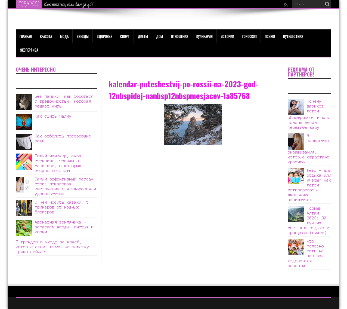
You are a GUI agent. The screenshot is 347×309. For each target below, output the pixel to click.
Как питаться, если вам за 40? (69, 4)
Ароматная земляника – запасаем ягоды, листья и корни (64, 227)
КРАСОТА (46, 36)
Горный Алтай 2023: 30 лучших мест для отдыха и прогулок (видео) (308, 220)
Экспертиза (29, 50)
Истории (227, 36)
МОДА (64, 36)
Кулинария (204, 36)
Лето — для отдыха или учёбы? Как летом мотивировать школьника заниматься (309, 185)
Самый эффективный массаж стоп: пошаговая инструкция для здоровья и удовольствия (65, 186)
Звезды (83, 36)
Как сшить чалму (53, 116)
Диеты (143, 36)
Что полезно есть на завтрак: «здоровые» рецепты (307, 253)
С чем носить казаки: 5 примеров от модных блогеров (62, 207)
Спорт (125, 36)
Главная (26, 36)
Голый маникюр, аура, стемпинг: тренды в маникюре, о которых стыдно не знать (59, 163)
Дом (159, 36)
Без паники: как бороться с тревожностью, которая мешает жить (64, 101)
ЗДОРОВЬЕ (104, 36)
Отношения (179, 36)
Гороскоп (249, 36)
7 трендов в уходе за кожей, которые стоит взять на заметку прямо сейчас (52, 247)
